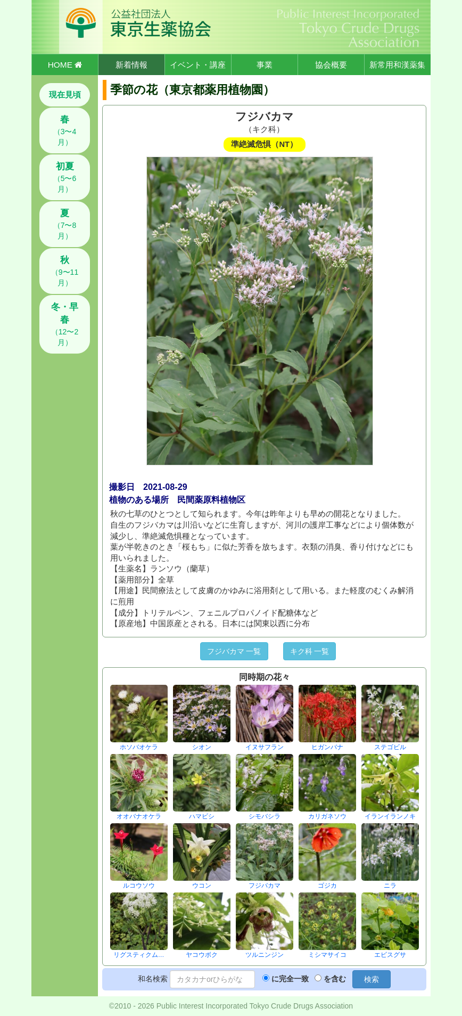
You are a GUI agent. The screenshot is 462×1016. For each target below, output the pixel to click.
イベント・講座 (198, 64)
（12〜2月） (64, 324)
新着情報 (131, 64)
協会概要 (331, 64)
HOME (65, 64)
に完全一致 (290, 978)
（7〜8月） (65, 224)
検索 (371, 979)
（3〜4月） (65, 130)
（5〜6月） (65, 177)
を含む (335, 978)
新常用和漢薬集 (397, 64)
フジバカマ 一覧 (234, 651)
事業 (265, 64)
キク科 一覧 (309, 651)
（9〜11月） (64, 271)
